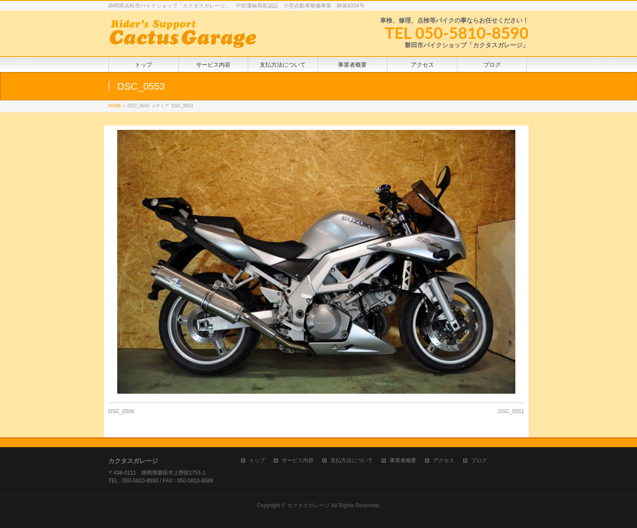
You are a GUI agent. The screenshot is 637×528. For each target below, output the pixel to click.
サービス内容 (298, 460)
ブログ (479, 460)
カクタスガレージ (308, 505)
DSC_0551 (511, 411)
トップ (257, 460)
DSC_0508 (121, 411)
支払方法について (351, 460)
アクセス (443, 460)
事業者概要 (403, 460)
